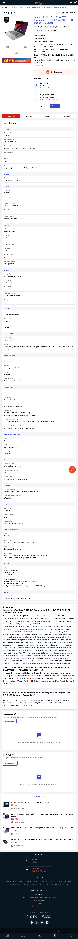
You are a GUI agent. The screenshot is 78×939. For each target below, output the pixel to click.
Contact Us (57, 884)
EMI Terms (21, 881)
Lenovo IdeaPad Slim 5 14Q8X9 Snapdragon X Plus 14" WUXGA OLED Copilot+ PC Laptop (42, 828)
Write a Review (10, 763)
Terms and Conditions (66, 881)
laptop (67, 616)
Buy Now (55, 106)
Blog (50, 884)
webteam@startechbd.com (39, 907)
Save (58, 13)
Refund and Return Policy (18, 884)
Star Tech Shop (30, 678)
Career (44, 884)
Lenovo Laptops (61, 676)
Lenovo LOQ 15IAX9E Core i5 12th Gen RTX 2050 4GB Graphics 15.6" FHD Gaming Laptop (42, 839)
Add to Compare (68, 13)
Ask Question (9, 721)
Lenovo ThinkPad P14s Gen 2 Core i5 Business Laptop (30, 802)
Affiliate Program (10, 881)
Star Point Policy (34, 884)
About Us (30, 881)
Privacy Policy (52, 881)
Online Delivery (40, 881)
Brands (65, 884)
